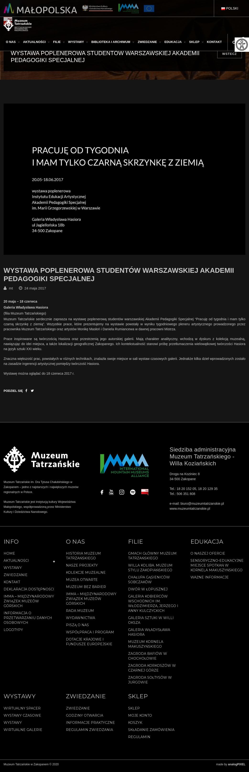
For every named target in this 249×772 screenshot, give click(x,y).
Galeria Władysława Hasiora (149, 635)
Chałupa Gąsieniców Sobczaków (149, 582)
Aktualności (16, 564)
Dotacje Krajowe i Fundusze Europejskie (89, 644)
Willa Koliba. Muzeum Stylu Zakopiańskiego (150, 570)
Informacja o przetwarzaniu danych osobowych (28, 621)
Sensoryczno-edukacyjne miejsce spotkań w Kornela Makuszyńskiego (217, 568)
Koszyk (135, 726)
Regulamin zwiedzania (89, 733)
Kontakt (12, 585)
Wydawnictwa (80, 621)
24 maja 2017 (35, 291)
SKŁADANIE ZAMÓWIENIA (151, 733)
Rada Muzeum (80, 614)
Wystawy (13, 571)
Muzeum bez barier (86, 590)
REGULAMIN (139, 740)
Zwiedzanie (15, 578)
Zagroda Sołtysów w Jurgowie (150, 683)
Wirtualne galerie (23, 733)
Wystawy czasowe (22, 718)
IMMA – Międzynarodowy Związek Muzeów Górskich (29, 604)
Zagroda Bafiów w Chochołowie (147, 659)
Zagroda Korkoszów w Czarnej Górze (152, 671)
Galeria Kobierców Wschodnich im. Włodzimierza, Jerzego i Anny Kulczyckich (153, 606)
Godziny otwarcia (84, 718)
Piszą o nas (77, 628)
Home (9, 556)
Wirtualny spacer (22, 711)
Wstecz (229, 54)
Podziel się (13, 393)
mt (11, 291)
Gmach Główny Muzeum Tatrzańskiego (152, 558)
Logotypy (13, 633)
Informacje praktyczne (90, 726)
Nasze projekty (82, 568)
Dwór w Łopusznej (148, 592)
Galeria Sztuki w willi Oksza (151, 623)
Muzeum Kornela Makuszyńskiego (145, 647)
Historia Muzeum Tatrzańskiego (83, 558)
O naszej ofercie (207, 556)
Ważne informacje (209, 580)
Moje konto (140, 718)
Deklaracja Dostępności (29, 592)
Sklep (134, 711)
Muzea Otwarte (82, 583)
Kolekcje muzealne (86, 575)
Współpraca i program (90, 635)
